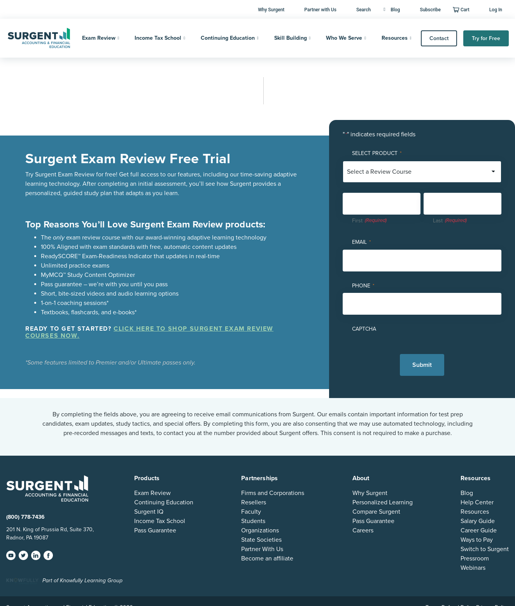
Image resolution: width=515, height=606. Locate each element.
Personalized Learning (382, 502)
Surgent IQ (148, 512)
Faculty (251, 512)
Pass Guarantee (155, 530)
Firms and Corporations (272, 493)
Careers (362, 530)
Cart (465, 9)
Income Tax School (158, 38)
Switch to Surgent (485, 549)
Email (361, 243)
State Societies (261, 540)
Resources (395, 38)
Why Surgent (271, 9)
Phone (363, 286)
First (357, 220)
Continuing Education (228, 38)
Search (363, 9)
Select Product (376, 154)
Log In (495, 9)
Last (438, 220)
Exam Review (99, 38)
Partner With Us (262, 549)
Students (253, 521)
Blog (392, 9)
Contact (438, 38)
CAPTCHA (364, 329)
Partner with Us (320, 9)
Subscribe (430, 9)
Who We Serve (344, 38)
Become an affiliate (267, 558)
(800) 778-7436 (25, 517)
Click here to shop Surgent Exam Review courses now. (149, 332)
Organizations (260, 530)
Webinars (473, 568)
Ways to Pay (477, 540)
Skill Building (290, 38)
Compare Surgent (376, 512)
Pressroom (475, 558)
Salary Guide (478, 521)
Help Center (477, 502)
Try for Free (486, 38)
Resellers (253, 502)
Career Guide (479, 530)
